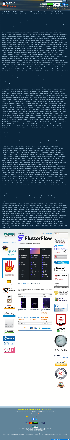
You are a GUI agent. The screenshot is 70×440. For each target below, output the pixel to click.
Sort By (42, 296)
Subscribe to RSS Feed (47, 233)
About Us (16, 411)
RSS (41, 413)
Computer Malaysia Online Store (9, 242)
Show (44, 294)
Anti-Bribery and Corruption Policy (48, 411)
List (24, 296)
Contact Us (35, 413)
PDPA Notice (34, 411)
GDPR (39, 411)
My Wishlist (55, 8)
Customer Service (22, 411)
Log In (67, 8)
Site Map (30, 413)
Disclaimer (29, 411)
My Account (49, 8)
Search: (45, 1)
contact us (24, 283)
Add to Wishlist (21, 319)
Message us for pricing (23, 317)
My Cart (59, 8)
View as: (19, 296)
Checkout (63, 8)
